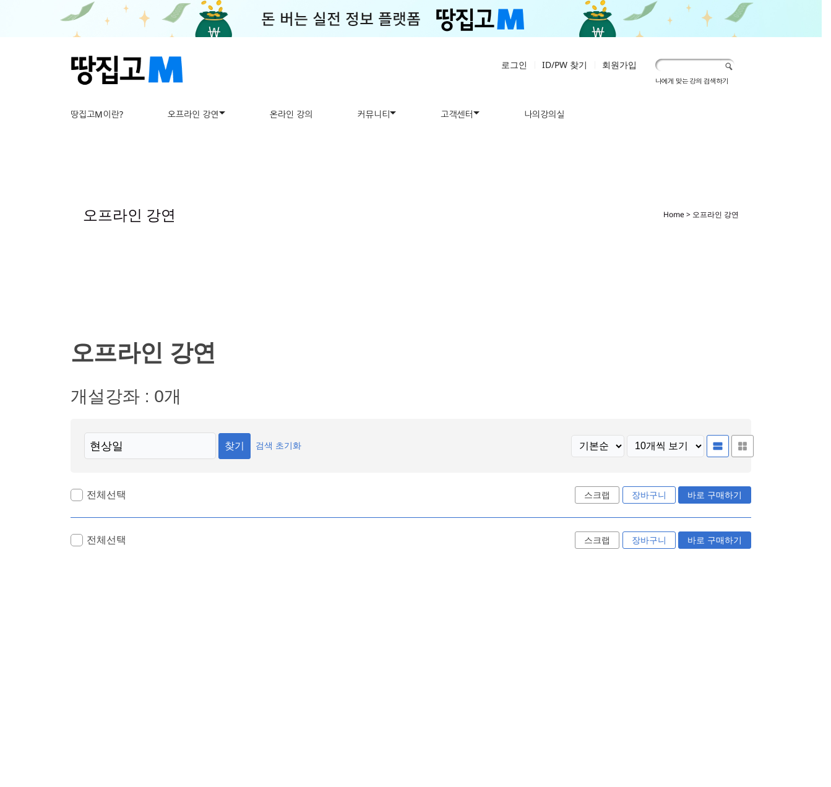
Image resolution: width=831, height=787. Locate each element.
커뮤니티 (374, 114)
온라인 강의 (291, 114)
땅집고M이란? (97, 114)
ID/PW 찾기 (564, 65)
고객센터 (457, 114)
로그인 (514, 65)
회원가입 (619, 65)
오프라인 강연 (193, 114)
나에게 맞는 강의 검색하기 (691, 80)
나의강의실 (544, 114)
